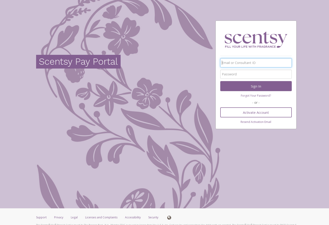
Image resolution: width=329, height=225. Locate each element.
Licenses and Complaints (101, 217)
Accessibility (133, 217)
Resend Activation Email (256, 122)
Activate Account (256, 112)
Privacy (58, 217)
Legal (74, 217)
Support (41, 217)
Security (153, 217)
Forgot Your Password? (256, 96)
